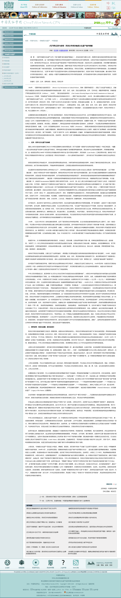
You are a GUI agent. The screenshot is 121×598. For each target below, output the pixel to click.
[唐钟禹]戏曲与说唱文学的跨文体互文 (38, 538)
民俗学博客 (50, 568)
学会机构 (17, 572)
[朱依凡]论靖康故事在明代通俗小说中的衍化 (82, 517)
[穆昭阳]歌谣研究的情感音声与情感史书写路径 (83, 508)
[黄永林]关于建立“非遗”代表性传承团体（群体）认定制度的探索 (66, 497)
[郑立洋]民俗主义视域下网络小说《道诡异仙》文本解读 (44, 522)
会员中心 (59, 572)
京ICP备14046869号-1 (55, 592)
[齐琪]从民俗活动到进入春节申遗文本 (80, 542)
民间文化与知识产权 (11, 87)
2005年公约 (7, 81)
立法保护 (6, 67)
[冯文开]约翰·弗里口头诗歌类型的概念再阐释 (82, 513)
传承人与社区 (9, 43)
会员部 (86, 590)
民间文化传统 (9, 36)
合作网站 (24, 572)
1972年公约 (7, 76)
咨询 (106, 565)
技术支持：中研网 (79, 595)
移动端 (90, 572)
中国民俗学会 (35, 584)
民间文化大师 (9, 47)
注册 (98, 565)
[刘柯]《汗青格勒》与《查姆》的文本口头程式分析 (42, 547)
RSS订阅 (76, 568)
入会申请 (63, 568)
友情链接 (31, 572)
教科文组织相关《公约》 (12, 73)
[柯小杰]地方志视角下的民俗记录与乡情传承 (82, 547)
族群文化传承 (9, 39)
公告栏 (7, 568)
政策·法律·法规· (8, 83)
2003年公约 (7, 78)
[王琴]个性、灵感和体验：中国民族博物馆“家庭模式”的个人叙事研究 (68, 501)
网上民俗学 (50, 572)
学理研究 (6, 58)
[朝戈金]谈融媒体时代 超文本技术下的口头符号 (41, 508)
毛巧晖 (56, 50)
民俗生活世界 (9, 32)
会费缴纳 (73, 572)
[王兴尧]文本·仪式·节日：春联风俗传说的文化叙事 (42, 532)
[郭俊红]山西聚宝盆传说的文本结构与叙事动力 (41, 513)
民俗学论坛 (35, 568)
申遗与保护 (7, 70)
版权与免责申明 (41, 572)
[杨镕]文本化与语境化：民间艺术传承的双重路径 (42, 517)
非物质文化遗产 (45, 41)
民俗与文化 (34, 41)
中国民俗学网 (63, 50)
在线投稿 (21, 568)
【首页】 (4, 28)
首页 (26, 41)
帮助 (102, 565)
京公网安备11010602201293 (74, 592)
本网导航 (97, 572)
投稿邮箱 (78, 590)
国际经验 (6, 64)
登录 (110, 565)
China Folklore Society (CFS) (50, 584)
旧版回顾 (104, 572)
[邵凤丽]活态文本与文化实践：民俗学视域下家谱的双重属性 (87, 538)
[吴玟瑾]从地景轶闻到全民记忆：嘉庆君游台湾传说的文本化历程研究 (90, 527)
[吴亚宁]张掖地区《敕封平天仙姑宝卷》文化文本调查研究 (44, 527)
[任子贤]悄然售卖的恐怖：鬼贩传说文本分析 (40, 542)
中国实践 (6, 61)
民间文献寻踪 (9, 51)
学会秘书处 (36, 590)
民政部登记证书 (42, 592)
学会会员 (66, 572)
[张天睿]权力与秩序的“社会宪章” (78, 522)
